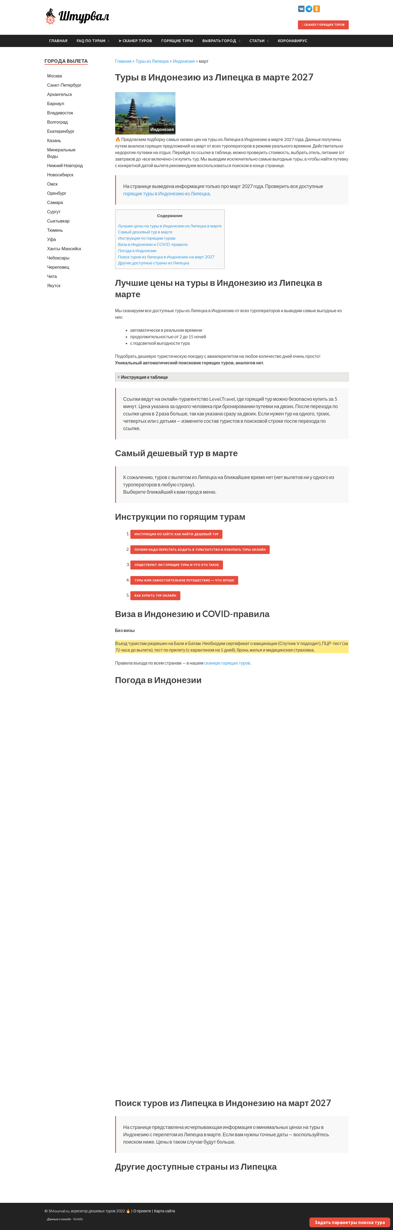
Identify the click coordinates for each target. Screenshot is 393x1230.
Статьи (257, 41)
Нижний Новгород (65, 165)
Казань (54, 140)
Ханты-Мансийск (64, 248)
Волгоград (57, 121)
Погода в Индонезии (137, 250)
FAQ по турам (91, 41)
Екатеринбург (61, 131)
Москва (54, 75)
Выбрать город (219, 41)
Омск (52, 183)
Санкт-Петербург (64, 84)
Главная (58, 41)
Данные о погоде (59, 1219)
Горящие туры (177, 41)
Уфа (51, 239)
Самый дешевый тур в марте (145, 231)
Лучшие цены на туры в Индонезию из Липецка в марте (170, 225)
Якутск (54, 285)
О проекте (142, 1211)
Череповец (58, 267)
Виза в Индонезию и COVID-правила (153, 244)
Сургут (54, 211)
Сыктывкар (58, 220)
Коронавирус (292, 41)
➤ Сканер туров (135, 41)
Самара (55, 202)
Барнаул (55, 103)
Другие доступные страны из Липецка (153, 262)
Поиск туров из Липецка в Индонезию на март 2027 (166, 256)
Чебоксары (58, 257)
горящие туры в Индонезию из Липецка (166, 193)
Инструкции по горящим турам (146, 238)
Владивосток (60, 112)
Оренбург (56, 193)
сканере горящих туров (227, 662)
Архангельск (59, 94)
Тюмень (55, 230)
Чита (52, 276)
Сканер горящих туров (323, 24)
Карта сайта (164, 1211)
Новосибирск (60, 174)
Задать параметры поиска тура (350, 1222)
